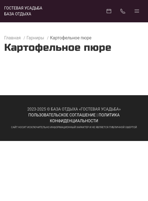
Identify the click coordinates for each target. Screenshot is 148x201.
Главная (12, 37)
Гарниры (35, 37)
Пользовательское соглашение (62, 115)
